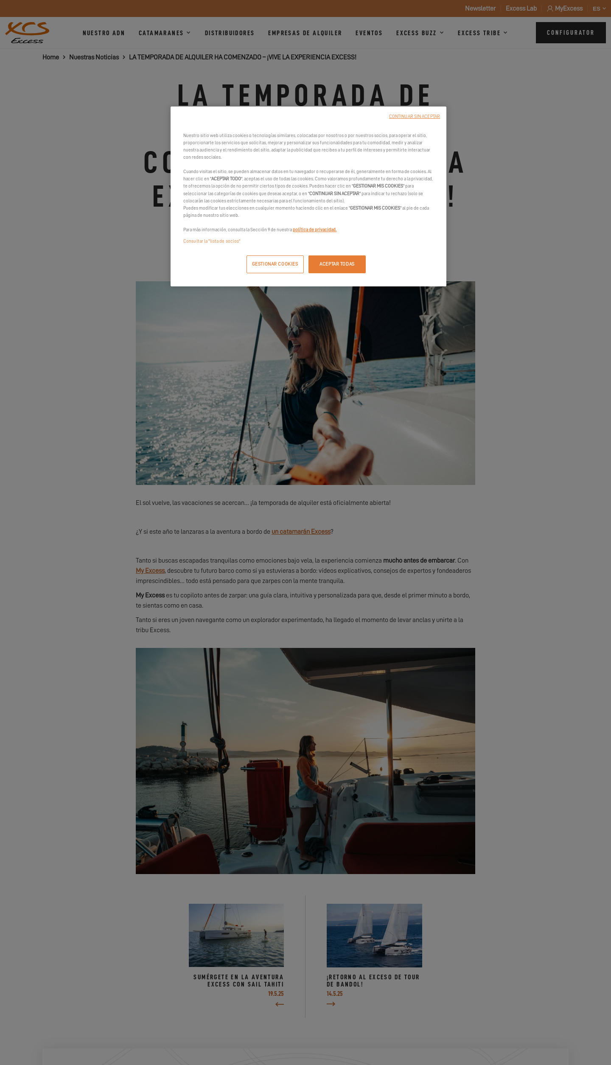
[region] (308, 196)
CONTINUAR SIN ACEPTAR (414, 116)
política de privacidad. (314, 229)
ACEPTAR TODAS (337, 264)
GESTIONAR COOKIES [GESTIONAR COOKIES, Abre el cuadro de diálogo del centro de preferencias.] (275, 264)
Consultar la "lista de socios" (211, 241)
